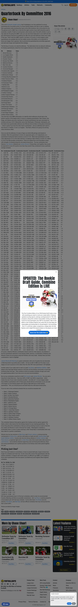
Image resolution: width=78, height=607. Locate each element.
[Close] (75, 594)
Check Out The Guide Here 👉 (39, 333)
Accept (69, 603)
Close (73, 603)
